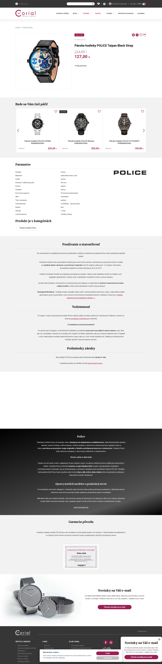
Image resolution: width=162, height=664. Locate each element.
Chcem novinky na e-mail (114, 607)
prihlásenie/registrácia (119, 4)
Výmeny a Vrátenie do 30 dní (26, 648)
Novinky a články (22, 659)
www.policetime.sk (81, 507)
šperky (98, 13)
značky (109, 13)
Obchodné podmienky (24, 653)
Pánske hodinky (28, 27)
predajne (141, 13)
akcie (75, 13)
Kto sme (47, 645)
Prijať (107, 653)
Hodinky (18, 27)
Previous (18, 130)
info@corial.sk (23, 4)
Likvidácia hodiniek (23, 661)
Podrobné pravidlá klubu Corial (81, 648)
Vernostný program (77, 645)
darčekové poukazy (125, 13)
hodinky (86, 13)
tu (64, 658)
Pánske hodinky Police (28, 228)
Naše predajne (49, 648)
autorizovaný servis (94, 363)
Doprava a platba (23, 645)
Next (144, 130)
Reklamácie (21, 651)
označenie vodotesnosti (79, 319)
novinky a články (62, 13)
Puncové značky (22, 656)
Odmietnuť (108, 658)
